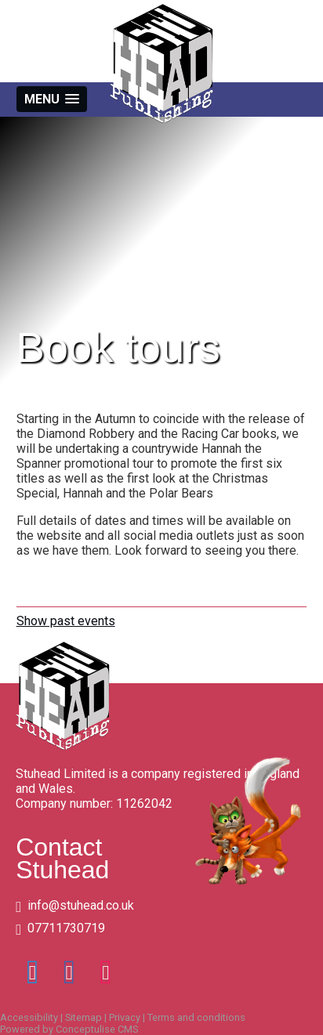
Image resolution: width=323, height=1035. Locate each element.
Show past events (65, 620)
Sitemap (83, 1017)
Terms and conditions (196, 1017)
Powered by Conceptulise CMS (69, 1029)
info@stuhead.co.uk (80, 905)
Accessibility (29, 1017)
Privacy (124, 1017)
